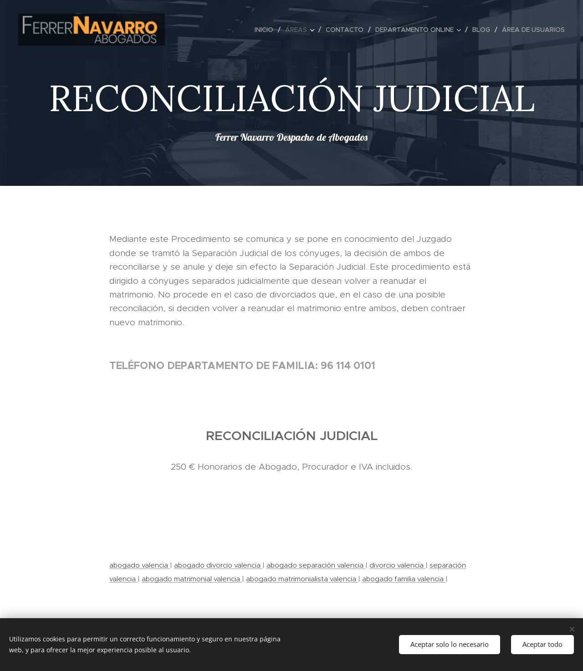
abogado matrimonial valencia (192, 578)
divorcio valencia (397, 565)
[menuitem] (266, 29)
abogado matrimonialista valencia (302, 578)
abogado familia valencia (403, 578)
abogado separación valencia (315, 565)
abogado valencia (139, 565)
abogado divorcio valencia (218, 565)
